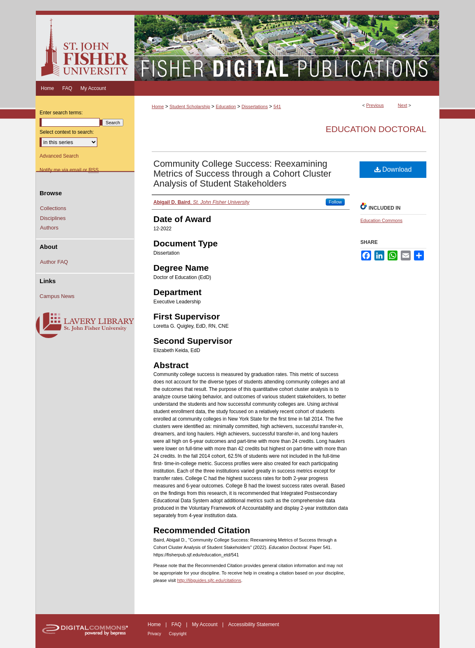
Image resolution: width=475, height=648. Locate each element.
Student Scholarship (189, 106)
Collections (53, 208)
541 (277, 106)
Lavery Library (85, 325)
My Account (205, 624)
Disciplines (53, 218)
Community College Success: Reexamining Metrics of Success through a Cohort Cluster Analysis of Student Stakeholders (242, 173)
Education (226, 106)
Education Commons (381, 220)
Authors (49, 228)
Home (158, 106)
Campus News (57, 296)
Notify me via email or (69, 170)
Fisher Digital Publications (286, 46)
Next (402, 105)
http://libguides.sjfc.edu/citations (209, 580)
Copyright (178, 633)
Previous (375, 105)
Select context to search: (67, 132)
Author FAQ (54, 262)
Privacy (155, 633)
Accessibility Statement (253, 624)
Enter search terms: (61, 113)
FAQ (177, 624)
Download (393, 169)
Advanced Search (59, 156)
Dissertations (255, 106)
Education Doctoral (376, 129)
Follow (335, 201)
